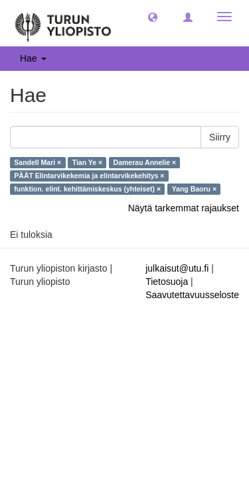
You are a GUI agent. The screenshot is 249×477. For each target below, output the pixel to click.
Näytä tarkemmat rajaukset (183, 208)
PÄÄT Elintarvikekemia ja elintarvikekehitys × (89, 176)
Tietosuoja (166, 281)
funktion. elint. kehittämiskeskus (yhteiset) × (87, 189)
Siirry (219, 137)
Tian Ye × (87, 162)
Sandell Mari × (37, 162)
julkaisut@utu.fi (176, 268)
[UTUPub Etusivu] (63, 23)
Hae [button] (33, 58)
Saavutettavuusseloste (192, 295)
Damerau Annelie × (145, 162)
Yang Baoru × (194, 189)
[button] (153, 16)
